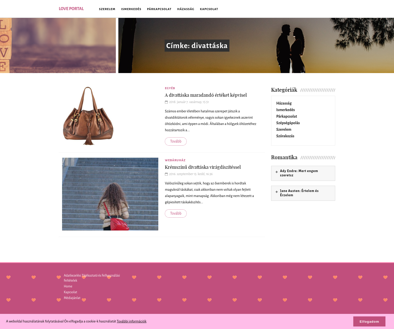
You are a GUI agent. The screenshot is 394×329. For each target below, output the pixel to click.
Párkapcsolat (159, 9)
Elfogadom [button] (369, 321)
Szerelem (107, 9)
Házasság (185, 9)
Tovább (175, 141)
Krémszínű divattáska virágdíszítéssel (203, 167)
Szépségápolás (288, 123)
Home (68, 286)
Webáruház (175, 160)
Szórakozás (285, 136)
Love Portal (71, 9)
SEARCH (327, 9)
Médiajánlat (72, 298)
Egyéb (170, 88)
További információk (131, 321)
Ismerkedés (131, 9)
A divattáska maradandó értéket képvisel (206, 95)
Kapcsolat (209, 9)
